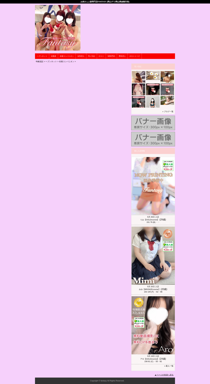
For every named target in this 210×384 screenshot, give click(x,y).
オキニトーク (134, 56)
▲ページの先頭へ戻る (164, 375)
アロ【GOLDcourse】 (149, 359)
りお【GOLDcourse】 (149, 220)
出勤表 (53, 56)
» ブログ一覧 (167, 111)
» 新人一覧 (168, 366)
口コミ (101, 56)
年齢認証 (39, 61)
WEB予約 (111, 56)
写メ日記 (91, 56)
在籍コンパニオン (67, 56)
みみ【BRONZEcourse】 (149, 289)
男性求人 (122, 56)
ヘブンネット (42, 56)
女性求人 (80, 56)
